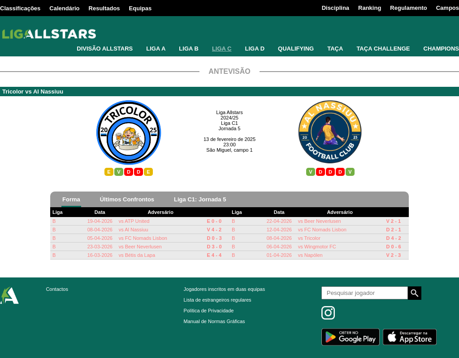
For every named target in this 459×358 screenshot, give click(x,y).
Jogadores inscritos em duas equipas (224, 289)
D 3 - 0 (214, 246)
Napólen (313, 255)
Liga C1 (229, 123)
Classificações (20, 8)
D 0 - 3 (214, 238)
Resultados (104, 8)
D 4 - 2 (393, 238)
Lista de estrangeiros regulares (217, 300)
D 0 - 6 (393, 246)
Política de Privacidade (209, 310)
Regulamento (408, 7)
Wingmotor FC (320, 246)
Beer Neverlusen (143, 246)
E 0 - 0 (214, 221)
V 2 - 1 (393, 221)
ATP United (137, 221)
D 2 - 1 (393, 229)
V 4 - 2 (214, 229)
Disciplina (335, 7)
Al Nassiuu (48, 91)
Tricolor (13, 91)
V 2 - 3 (393, 255)
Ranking (369, 7)
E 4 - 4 (214, 255)
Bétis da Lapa (140, 255)
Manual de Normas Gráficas (214, 321)
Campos (447, 7)
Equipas (140, 8)
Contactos (57, 289)
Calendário (64, 8)
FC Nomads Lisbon (146, 238)
